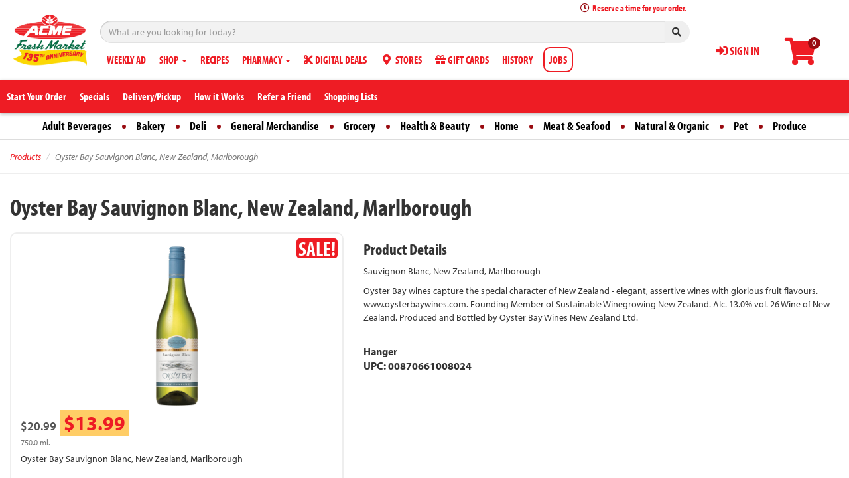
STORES (401, 59)
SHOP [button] (173, 59)
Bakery (150, 125)
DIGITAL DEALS (335, 59)
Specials (94, 96)
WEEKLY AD (126, 59)
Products (25, 157)
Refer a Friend (284, 96)
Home (506, 125)
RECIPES (214, 59)
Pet (741, 125)
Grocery (359, 125)
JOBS (558, 59)
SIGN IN (737, 50)
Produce (790, 125)
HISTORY (517, 59)
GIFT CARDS (462, 59)
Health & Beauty (435, 125)
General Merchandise (275, 125)
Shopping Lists (350, 96)
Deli (198, 125)
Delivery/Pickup (152, 96)
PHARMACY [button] (266, 59)
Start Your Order (36, 96)
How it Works (219, 96)
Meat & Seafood (576, 125)
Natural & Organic (672, 125)
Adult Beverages (76, 125)
